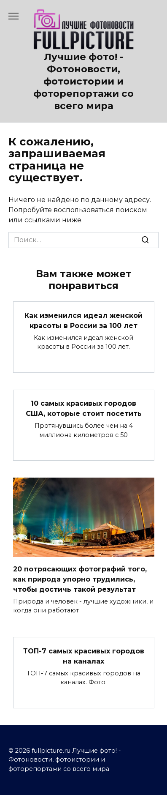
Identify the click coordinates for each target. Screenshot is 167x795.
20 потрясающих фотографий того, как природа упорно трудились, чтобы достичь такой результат (80, 579)
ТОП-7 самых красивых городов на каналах (83, 656)
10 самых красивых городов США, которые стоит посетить (84, 408)
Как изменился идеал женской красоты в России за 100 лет (83, 320)
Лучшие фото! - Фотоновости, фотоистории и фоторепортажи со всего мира (83, 81)
